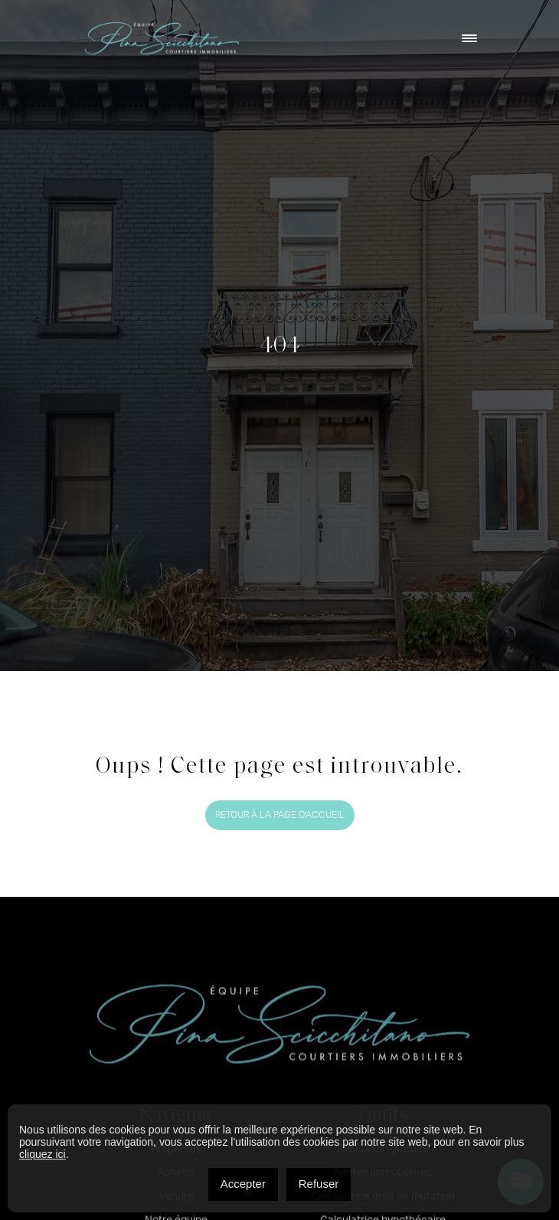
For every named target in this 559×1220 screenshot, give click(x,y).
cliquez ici (42, 1154)
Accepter (243, 1183)
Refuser (319, 1183)
